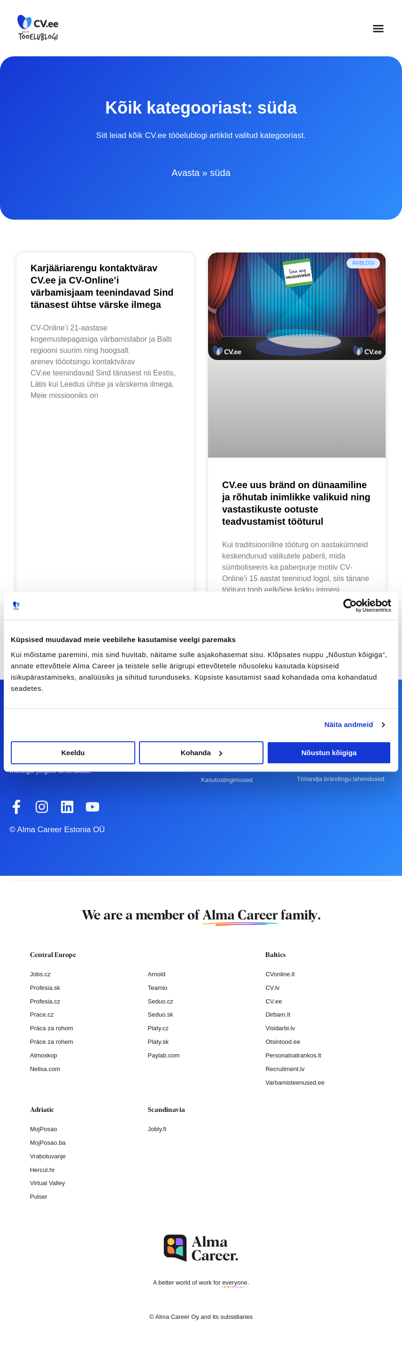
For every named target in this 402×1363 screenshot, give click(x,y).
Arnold (157, 974)
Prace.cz (42, 1014)
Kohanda (201, 753)
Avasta (185, 173)
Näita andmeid (349, 724)
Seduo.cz (160, 1001)
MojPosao (43, 1129)
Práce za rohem (51, 1041)
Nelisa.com (45, 1068)
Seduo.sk (160, 1014)
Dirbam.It (277, 1014)
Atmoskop (43, 1055)
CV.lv (272, 987)
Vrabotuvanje (48, 1156)
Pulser (38, 1196)
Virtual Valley (47, 1183)
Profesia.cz (45, 1001)
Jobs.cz (40, 974)
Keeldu (73, 753)
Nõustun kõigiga (329, 753)
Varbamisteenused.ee (295, 1082)
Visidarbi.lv (280, 1028)
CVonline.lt (279, 974)
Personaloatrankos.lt (293, 1055)
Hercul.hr (42, 1169)
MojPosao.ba (48, 1142)
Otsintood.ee (282, 1041)
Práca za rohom (51, 1028)
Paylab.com (164, 1055)
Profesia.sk (45, 987)
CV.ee (273, 1001)
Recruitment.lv (284, 1068)
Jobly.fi (157, 1129)
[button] (378, 28)
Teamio (158, 987)
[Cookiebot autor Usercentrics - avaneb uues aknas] (350, 605)
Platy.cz (158, 1028)
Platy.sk (158, 1041)
